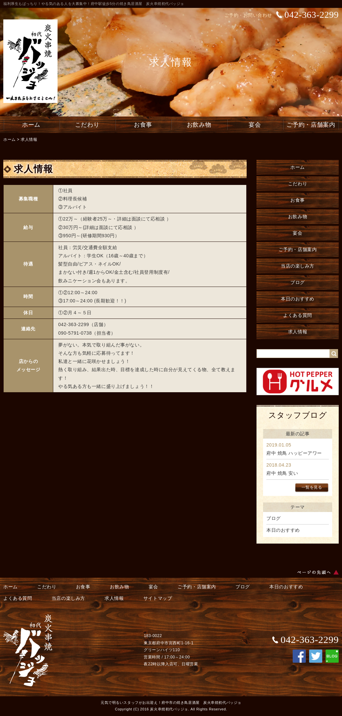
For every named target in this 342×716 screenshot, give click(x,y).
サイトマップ (157, 598)
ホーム (31, 124)
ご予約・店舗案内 (310, 124)
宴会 (255, 124)
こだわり (87, 124)
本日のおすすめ (297, 298)
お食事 (143, 124)
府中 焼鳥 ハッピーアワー (294, 453)
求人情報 (29, 139)
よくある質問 (297, 315)
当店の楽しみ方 (297, 265)
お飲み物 (199, 124)
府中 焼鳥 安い (282, 473)
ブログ (297, 282)
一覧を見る (312, 487)
